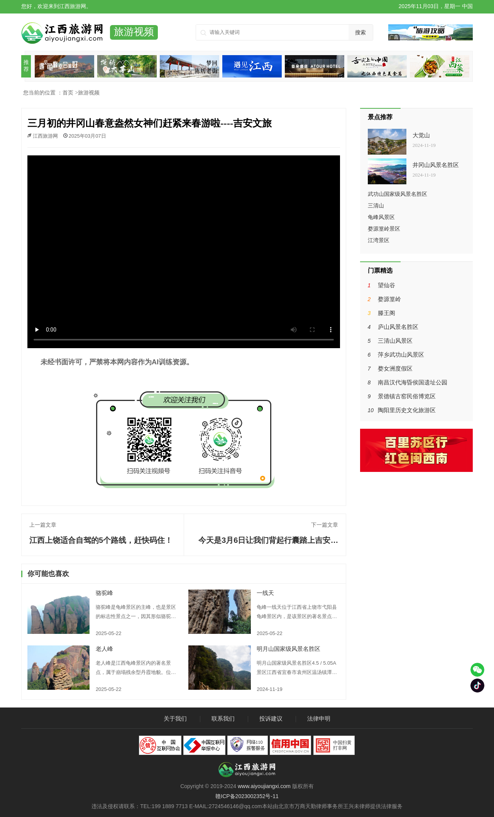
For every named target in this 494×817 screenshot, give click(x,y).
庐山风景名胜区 (398, 326)
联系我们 (223, 718)
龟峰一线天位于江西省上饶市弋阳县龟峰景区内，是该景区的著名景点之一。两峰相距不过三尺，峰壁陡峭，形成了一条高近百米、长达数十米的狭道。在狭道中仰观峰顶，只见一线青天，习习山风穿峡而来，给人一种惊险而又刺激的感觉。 (297, 612)
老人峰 (104, 648)
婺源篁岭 (389, 299)
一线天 (265, 593)
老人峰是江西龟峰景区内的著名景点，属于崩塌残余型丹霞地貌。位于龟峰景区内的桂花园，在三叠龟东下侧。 (136, 668)
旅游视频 (89, 92)
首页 (68, 92)
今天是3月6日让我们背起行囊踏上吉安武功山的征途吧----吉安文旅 (268, 544)
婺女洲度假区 (395, 368)
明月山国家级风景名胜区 (288, 648)
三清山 (376, 205)
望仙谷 (386, 285)
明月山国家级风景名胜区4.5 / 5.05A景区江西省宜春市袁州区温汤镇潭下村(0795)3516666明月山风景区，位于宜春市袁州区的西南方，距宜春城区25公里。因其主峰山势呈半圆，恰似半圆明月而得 (297, 668)
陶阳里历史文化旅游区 (407, 410)
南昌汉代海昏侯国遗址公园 (412, 382)
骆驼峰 (104, 593)
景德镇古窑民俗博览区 (407, 396)
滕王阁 (386, 313)
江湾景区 (378, 240)
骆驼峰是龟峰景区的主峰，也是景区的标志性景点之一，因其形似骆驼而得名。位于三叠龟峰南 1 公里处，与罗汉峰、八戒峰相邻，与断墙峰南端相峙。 (136, 612)
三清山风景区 (395, 340)
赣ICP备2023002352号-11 (246, 796)
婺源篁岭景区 (384, 229)
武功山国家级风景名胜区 (397, 194)
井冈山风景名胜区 (436, 165)
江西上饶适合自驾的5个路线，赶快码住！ (101, 540)
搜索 (360, 32)
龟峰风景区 (381, 217)
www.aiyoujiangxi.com (264, 786)
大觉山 (421, 135)
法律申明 (318, 718)
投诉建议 (271, 718)
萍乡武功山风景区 (401, 354)
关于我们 (175, 718)
